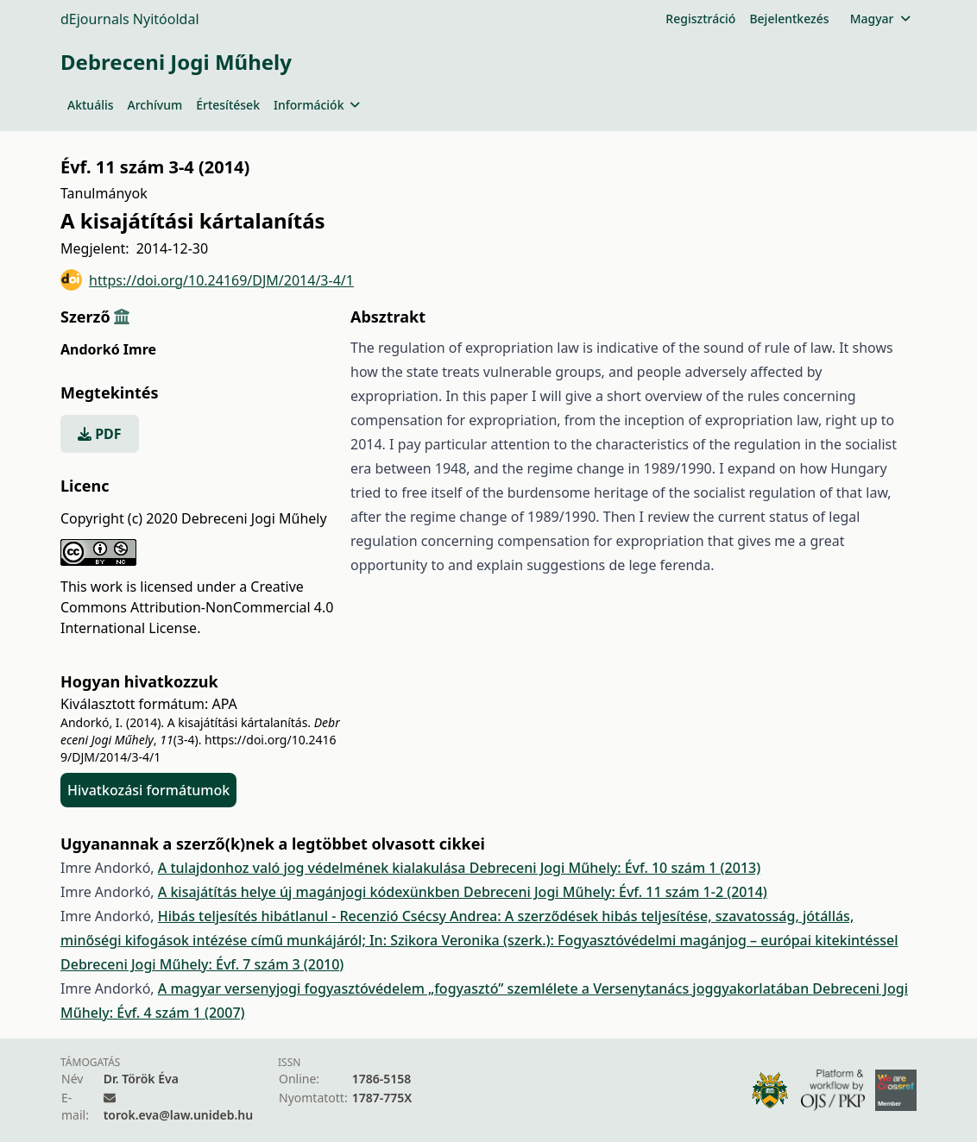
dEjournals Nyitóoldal (129, 18)
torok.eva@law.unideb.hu (179, 1115)
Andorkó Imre (108, 349)
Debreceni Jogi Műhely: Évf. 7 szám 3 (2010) (202, 964)
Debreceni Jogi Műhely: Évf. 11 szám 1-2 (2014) (615, 891)
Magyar (880, 18)
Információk (317, 105)
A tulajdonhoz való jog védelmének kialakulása (314, 867)
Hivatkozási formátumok (148, 790)
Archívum (155, 105)
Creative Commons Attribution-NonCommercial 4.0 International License (196, 607)
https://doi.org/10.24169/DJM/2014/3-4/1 (207, 280)
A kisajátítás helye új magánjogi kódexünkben (310, 891)
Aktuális (90, 105)
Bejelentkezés (789, 18)
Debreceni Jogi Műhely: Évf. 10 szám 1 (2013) (615, 867)
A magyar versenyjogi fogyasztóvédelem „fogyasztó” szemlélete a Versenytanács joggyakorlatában (485, 988)
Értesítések (228, 105)
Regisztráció (700, 18)
